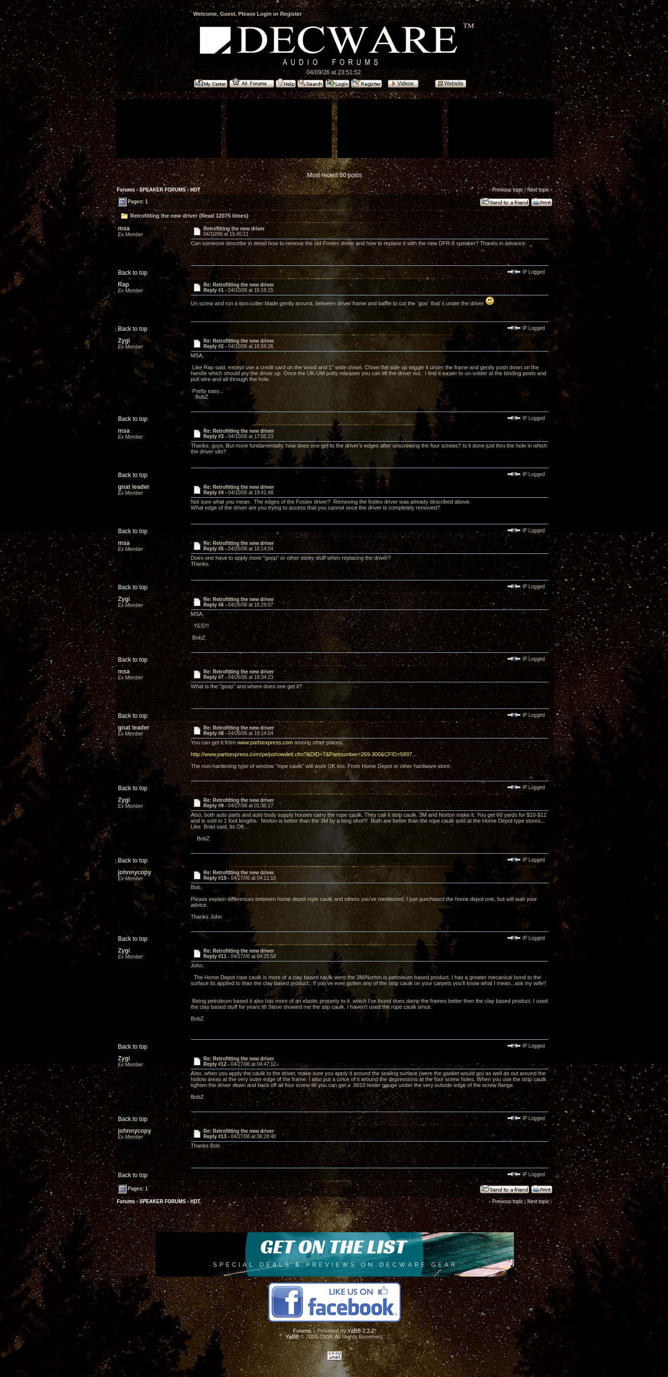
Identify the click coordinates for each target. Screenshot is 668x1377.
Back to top (133, 272)
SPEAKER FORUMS (162, 189)
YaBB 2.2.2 (361, 1331)
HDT (195, 189)
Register (291, 14)
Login (264, 14)
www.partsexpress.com (265, 742)
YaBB (292, 1337)
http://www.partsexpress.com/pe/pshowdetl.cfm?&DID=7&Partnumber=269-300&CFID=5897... (304, 754)
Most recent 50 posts (334, 175)
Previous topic (507, 189)
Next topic (538, 189)
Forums (126, 189)
